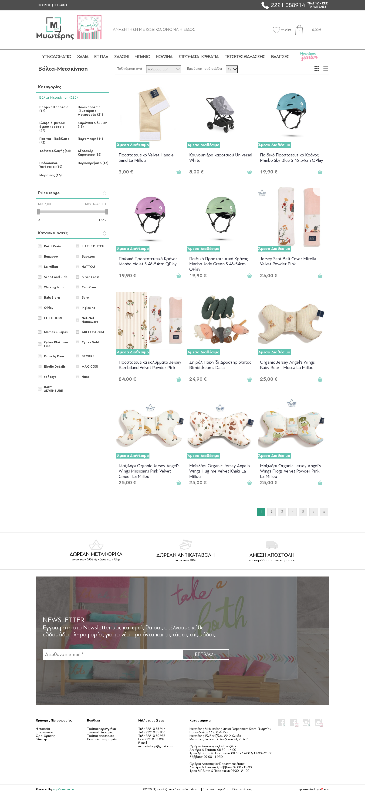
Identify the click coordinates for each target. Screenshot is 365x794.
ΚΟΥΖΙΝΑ (164, 56)
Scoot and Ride (56, 277)
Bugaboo (51, 257)
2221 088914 (288, 5)
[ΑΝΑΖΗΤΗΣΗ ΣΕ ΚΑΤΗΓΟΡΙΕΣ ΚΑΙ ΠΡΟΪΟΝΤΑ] (190, 29)
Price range (49, 192)
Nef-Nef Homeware (90, 320)
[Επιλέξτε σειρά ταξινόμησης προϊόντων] (163, 69)
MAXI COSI (90, 367)
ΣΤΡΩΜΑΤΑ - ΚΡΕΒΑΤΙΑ (198, 56)
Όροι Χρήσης (45, 736)
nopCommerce (63, 789)
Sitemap (41, 739)
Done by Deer (54, 356)
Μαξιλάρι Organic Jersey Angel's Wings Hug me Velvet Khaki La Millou (219, 470)
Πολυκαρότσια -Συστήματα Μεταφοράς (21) (90, 111)
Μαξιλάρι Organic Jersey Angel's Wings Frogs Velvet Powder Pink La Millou (290, 470)
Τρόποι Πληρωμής (100, 732)
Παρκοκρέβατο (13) (93, 163)
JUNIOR (309, 56)
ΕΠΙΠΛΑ (101, 56)
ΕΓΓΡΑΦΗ (60, 5)
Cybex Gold (90, 342)
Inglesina (88, 308)
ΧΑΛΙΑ (82, 56)
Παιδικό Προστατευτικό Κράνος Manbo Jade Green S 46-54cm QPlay (218, 263)
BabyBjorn (52, 298)
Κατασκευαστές (53, 233)
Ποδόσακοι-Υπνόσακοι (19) (50, 165)
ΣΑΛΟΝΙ (121, 56)
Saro (85, 298)
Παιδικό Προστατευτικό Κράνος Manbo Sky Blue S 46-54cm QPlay (291, 157)
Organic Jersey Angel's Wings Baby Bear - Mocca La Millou (287, 365)
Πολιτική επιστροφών (102, 739)
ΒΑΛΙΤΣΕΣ (280, 56)
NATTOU (88, 267)
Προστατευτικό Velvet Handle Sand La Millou (146, 157)
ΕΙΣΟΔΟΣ (44, 5)
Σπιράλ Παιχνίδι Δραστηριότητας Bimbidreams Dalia (220, 365)
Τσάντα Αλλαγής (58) (55, 151)
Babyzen (88, 257)
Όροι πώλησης (242, 789)
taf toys (50, 377)
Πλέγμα (317, 68)
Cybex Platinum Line (56, 344)
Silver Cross (90, 277)
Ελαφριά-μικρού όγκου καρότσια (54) (52, 126)
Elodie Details (54, 367)
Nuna (86, 377)
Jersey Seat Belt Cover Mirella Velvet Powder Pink (288, 261)
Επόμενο (313, 512)
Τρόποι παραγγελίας (101, 729)
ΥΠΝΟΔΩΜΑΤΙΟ (56, 56)
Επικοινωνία (44, 732)
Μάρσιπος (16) (50, 175)
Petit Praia (52, 246)
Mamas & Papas (56, 332)
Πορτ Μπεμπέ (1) (90, 139)
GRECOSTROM (93, 332)
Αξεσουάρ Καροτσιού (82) (89, 153)
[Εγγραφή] (112, 654)
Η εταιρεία (43, 729)
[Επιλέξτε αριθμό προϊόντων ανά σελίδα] (232, 69)
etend (324, 789)
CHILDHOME (53, 318)
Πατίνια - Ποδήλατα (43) (54, 141)
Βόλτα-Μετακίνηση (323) (58, 97)
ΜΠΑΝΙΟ (142, 56)
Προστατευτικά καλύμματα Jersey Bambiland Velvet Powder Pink (150, 365)
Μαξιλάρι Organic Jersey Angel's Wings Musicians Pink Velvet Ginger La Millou (149, 470)
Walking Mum (54, 287)
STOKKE (88, 356)
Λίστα (325, 68)
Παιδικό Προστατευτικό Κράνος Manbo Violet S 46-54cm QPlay (148, 261)
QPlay (48, 308)
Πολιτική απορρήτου (216, 789)
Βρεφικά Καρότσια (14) (53, 109)
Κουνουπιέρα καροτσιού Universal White (220, 157)
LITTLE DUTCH (93, 246)
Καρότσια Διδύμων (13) (92, 125)
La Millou (51, 267)
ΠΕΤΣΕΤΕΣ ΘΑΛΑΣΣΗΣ (244, 56)
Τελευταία (324, 512)
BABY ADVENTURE (53, 389)
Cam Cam (89, 287)
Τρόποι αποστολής (100, 736)
